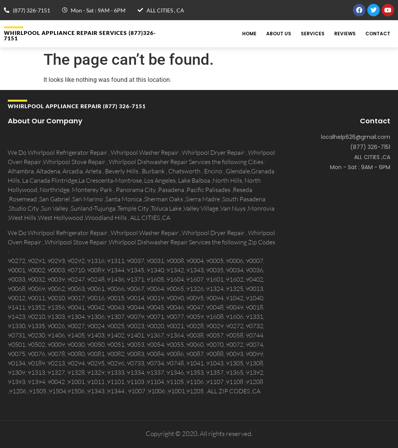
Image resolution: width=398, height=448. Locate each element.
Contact (377, 33)
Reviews (345, 33)
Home (249, 33)
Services (313, 33)
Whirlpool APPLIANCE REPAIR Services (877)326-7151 (80, 35)
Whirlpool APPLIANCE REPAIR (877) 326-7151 (77, 106)
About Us (278, 33)
